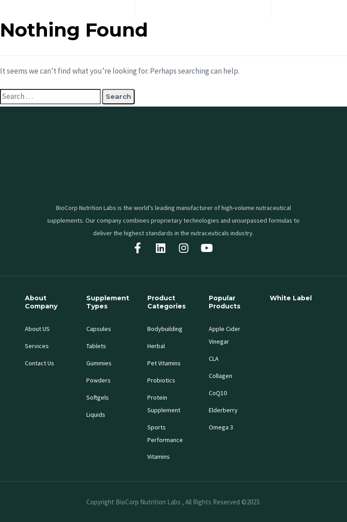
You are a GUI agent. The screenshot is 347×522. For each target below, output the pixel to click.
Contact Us (39, 363)
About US (37, 329)
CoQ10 (218, 393)
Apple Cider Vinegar (224, 335)
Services (37, 346)
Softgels (97, 397)
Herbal (156, 346)
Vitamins (158, 456)
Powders (98, 380)
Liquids (95, 414)
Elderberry (223, 410)
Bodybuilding (165, 329)
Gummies (99, 363)
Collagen (220, 376)
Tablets (96, 346)
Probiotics (161, 380)
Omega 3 (221, 427)
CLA (214, 358)
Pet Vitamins (164, 363)
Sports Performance (165, 433)
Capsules (98, 329)
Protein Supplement (163, 403)
